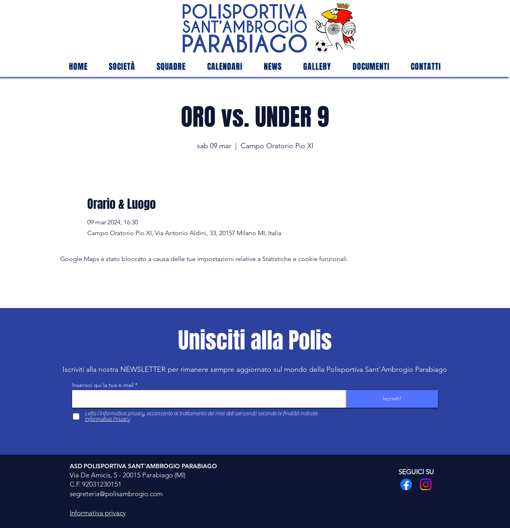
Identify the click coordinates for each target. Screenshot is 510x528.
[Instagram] (426, 484)
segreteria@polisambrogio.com (116, 494)
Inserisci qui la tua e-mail (102, 385)
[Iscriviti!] (392, 399)
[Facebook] (406, 484)
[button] (171, 67)
